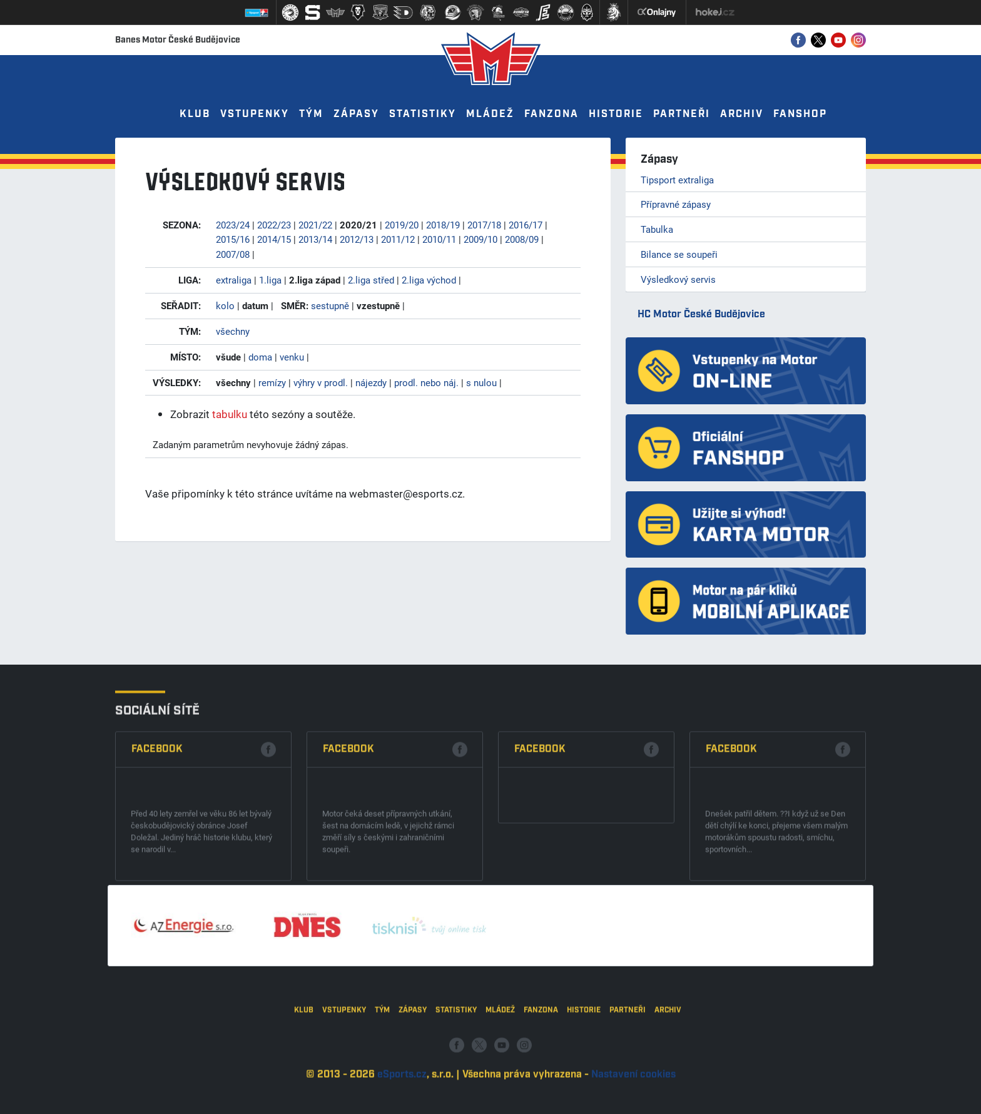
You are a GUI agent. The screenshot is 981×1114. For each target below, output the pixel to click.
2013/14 (315, 239)
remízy (272, 382)
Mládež (490, 114)
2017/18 (484, 224)
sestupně (330, 305)
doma (260, 356)
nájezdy (371, 382)
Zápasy (356, 114)
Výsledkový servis (678, 279)
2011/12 (398, 239)
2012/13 (357, 239)
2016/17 (525, 224)
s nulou (481, 382)
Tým (311, 114)
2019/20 (402, 224)
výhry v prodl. (320, 382)
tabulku (229, 414)
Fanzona (551, 114)
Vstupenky (254, 114)
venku (292, 356)
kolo (225, 305)
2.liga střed (371, 279)
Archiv (741, 114)
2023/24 (233, 224)
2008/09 (522, 239)
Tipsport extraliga (677, 179)
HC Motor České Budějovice (701, 314)
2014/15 (274, 239)
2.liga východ (429, 279)
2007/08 (233, 254)
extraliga (234, 279)
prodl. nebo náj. (426, 382)
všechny (233, 331)
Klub (195, 114)
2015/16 (233, 239)
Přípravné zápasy (676, 204)
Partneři (681, 114)
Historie (616, 114)
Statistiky (422, 114)
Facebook (157, 852)
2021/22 (315, 224)
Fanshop (800, 114)
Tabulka (657, 229)
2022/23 (274, 224)
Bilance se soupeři (679, 254)
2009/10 (480, 239)
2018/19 (443, 224)
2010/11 (439, 239)
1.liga (270, 279)
